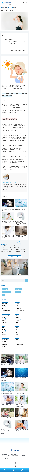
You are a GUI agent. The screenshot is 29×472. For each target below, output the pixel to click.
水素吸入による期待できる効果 (10, 46)
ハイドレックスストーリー (14, 461)
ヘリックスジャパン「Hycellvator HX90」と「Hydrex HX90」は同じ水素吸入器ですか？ (21, 223)
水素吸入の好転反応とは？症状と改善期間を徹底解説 (21, 405)
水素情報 (21, 461)
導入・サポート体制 (6, 292)
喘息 (16, 341)
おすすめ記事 (7, 48)
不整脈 (17, 315)
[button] (26, 3)
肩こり (17, 305)
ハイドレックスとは (5, 461)
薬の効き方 (18, 320)
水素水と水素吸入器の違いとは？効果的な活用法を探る (8, 222)
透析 (3, 337)
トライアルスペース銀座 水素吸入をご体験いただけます (15, 50)
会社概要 (8, 464)
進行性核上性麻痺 (5, 315)
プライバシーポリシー (15, 464)
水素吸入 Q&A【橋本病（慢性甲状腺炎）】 (21, 430)
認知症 (3, 346)
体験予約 (13, 470)
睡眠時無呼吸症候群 (6, 310)
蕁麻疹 (17, 327)
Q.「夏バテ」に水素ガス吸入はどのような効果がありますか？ (15, 41)
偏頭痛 (3, 320)
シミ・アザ (4, 308)
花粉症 (17, 329)
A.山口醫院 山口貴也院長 (9, 44)
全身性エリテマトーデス (20, 310)
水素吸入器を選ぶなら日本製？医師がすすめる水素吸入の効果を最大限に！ (8, 209)
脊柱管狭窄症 (18, 308)
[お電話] (4, 469)
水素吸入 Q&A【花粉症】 (20, 363)
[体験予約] (13, 469)
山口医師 (17, 334)
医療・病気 (17, 292)
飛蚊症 (17, 332)
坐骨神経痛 (4, 313)
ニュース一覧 (4, 464)
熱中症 (3, 329)
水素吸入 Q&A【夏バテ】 (9, 39)
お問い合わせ (22, 470)
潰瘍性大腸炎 (5, 303)
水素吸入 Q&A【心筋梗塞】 (6, 404)
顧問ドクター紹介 (5, 462)
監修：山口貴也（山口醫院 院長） (10, 182)
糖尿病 (17, 337)
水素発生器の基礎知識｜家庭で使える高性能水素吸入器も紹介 (21, 209)
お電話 (4, 470)
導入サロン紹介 (11, 462)
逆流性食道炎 (18, 313)
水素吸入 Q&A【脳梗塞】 (6, 417)
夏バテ (14, 7)
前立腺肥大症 (5, 341)
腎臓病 (17, 322)
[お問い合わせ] (22, 469)
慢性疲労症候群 (5, 339)
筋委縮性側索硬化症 (19, 344)
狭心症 (3, 317)
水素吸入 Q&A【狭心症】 (20, 417)
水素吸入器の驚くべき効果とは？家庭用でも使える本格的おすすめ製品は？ (8, 236)
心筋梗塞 (17, 317)
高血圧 (17, 325)
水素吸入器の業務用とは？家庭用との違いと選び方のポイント (21, 236)
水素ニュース (18, 289)
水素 (3, 327)
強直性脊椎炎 (5, 344)
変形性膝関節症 (5, 322)
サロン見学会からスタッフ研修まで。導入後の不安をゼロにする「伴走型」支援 (7, 365)
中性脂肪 (17, 303)
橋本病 (3, 332)
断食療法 (4, 334)
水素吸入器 (4, 289)
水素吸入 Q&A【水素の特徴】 (21, 377)
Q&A (10, 7)
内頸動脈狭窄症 (5, 325)
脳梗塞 (17, 339)
